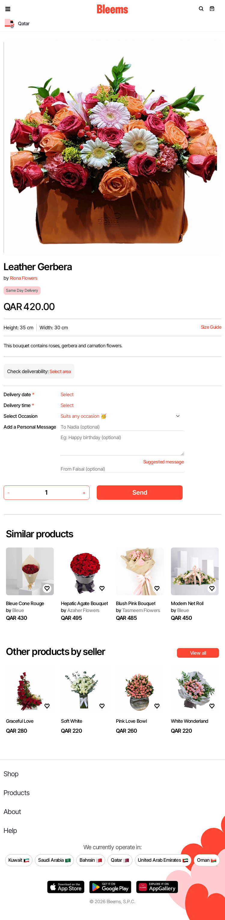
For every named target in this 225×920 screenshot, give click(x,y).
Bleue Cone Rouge (25, 603)
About (12, 811)
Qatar (120, 860)
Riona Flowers (24, 278)
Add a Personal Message (30, 427)
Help (10, 830)
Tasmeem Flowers (138, 610)
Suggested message (163, 462)
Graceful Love (20, 721)
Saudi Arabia (54, 860)
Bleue (15, 610)
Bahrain (91, 860)
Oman (207, 860)
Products (17, 793)
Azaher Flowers (80, 610)
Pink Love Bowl (131, 721)
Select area (60, 371)
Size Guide (211, 327)
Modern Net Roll (187, 603)
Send (139, 492)
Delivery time (19, 405)
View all (198, 653)
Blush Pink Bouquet (135, 603)
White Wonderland (189, 721)
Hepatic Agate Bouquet (84, 603)
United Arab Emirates (163, 860)
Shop (11, 774)
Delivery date (19, 394)
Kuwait (18, 860)
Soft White (71, 721)
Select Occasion (21, 416)
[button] (8, 9)
